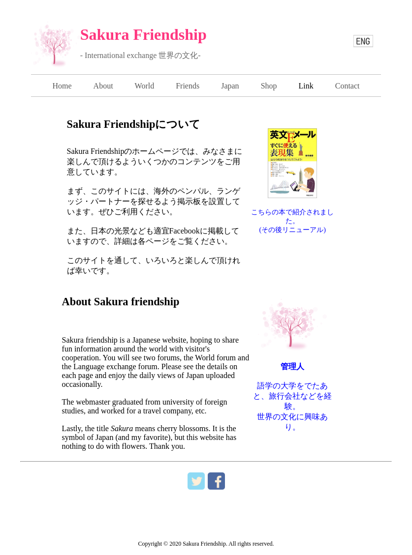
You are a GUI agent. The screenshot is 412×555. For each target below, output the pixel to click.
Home (61, 86)
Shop (269, 86)
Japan (230, 86)
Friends (187, 86)
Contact (347, 86)
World (145, 86)
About (103, 86)
